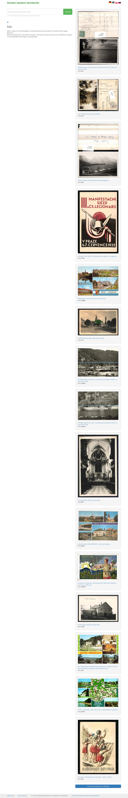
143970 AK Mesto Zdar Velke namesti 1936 (91, 338)
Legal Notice (10, 795)
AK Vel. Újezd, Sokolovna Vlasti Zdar (89, 625)
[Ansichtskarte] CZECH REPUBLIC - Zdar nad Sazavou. (94, 544)
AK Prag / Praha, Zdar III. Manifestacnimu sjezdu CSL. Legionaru (97, 256)
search (68, 12)
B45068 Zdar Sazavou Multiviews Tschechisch (92, 298)
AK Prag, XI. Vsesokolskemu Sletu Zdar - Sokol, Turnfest (95, 777)
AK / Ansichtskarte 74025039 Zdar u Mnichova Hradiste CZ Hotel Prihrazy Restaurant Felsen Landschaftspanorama (97, 667)
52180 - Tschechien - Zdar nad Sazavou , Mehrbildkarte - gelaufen (98, 710)
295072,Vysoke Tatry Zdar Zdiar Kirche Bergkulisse (93, 180)
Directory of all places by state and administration (85, 795)
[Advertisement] (39, 55)
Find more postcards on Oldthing (98, 786)
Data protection (22, 795)
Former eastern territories (23, 3)
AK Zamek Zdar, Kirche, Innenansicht (89, 500)
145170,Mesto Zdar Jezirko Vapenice (89, 114)
